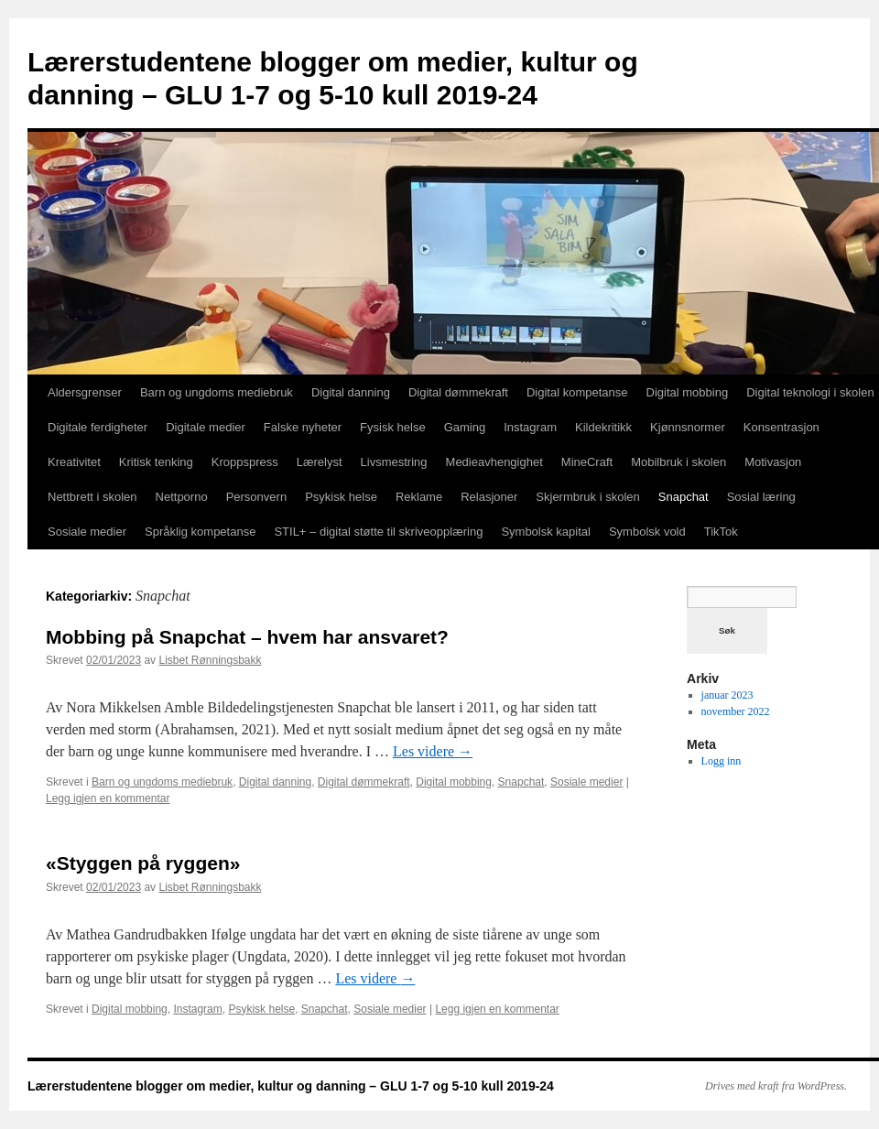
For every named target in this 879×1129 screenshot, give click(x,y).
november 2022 (735, 711)
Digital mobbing (687, 392)
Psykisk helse (341, 497)
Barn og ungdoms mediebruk (216, 392)
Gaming (465, 427)
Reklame (419, 497)
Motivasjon (772, 462)
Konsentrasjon (781, 427)
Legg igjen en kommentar (107, 798)
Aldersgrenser (85, 392)
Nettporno (182, 497)
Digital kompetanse (577, 392)
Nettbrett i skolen (92, 497)
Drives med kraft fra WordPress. (776, 1086)
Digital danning (350, 392)
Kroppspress (245, 462)
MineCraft (587, 462)
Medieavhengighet (494, 462)
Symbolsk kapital (546, 531)
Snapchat (683, 497)
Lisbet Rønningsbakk (209, 660)
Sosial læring (761, 497)
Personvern (256, 497)
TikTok (721, 531)
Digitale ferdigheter (97, 427)
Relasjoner (489, 497)
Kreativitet (74, 462)
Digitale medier (205, 427)
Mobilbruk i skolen (678, 462)
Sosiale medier (87, 531)
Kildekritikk (603, 427)
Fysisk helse (393, 427)
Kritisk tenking (156, 462)
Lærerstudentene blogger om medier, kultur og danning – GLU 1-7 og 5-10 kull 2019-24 (290, 1086)
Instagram (530, 427)
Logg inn (721, 760)
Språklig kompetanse (200, 531)
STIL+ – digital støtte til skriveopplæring (378, 531)
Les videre (432, 751)
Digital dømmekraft (458, 392)
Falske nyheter (303, 427)
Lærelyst (319, 462)
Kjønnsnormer (687, 427)
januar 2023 (727, 695)
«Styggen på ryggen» (143, 863)
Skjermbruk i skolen (587, 497)
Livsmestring (394, 462)
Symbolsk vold (647, 531)
